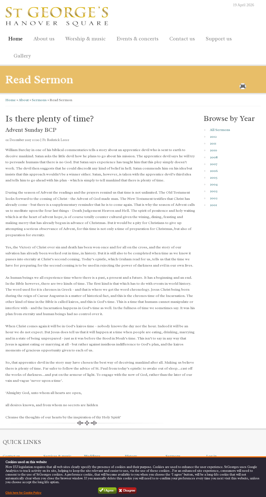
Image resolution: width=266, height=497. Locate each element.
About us (43, 38)
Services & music (57, 456)
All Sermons (220, 129)
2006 (214, 170)
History (131, 456)
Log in (211, 456)
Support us (217, 38)
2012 (213, 136)
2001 (213, 205)
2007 (213, 164)
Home (15, 39)
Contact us (181, 38)
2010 (213, 150)
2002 (213, 198)
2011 (213, 143)
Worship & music (84, 38)
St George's (57, 15)
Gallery (22, 56)
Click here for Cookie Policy (23, 492)
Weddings (92, 456)
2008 (214, 157)
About (23, 100)
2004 (214, 184)
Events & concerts (137, 39)
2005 (213, 177)
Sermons (39, 100)
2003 (213, 191)
